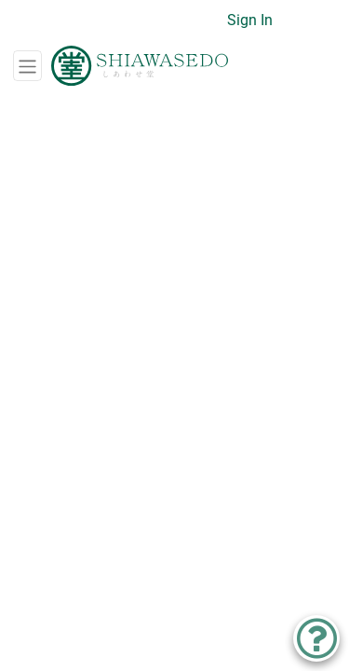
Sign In (250, 20)
